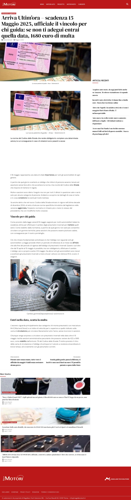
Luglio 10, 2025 (7, 461)
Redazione (35, 492)
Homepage (14, 492)
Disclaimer (5, 492)
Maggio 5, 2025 (20, 40)
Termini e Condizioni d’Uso (50, 492)
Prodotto (60, 4)
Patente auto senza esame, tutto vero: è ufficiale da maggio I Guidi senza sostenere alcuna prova (27, 361)
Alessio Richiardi (7, 40)
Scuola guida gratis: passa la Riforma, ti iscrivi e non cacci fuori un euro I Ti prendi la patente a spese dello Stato (62, 361)
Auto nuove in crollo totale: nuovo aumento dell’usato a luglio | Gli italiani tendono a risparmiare (109, 121)
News (42, 4)
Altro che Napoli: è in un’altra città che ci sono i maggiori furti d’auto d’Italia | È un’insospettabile (110, 110)
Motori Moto (71, 4)
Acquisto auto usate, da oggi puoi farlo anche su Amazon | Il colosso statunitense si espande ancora (110, 92)
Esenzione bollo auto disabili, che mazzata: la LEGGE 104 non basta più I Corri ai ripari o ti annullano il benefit (42, 427)
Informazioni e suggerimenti (9, 13)
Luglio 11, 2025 (7, 403)
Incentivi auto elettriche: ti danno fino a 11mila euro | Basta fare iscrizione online (110, 101)
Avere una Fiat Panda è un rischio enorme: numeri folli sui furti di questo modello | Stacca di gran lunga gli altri (110, 131)
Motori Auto (50, 4)
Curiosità (81, 4)
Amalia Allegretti (8, 402)
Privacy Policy (25, 492)
